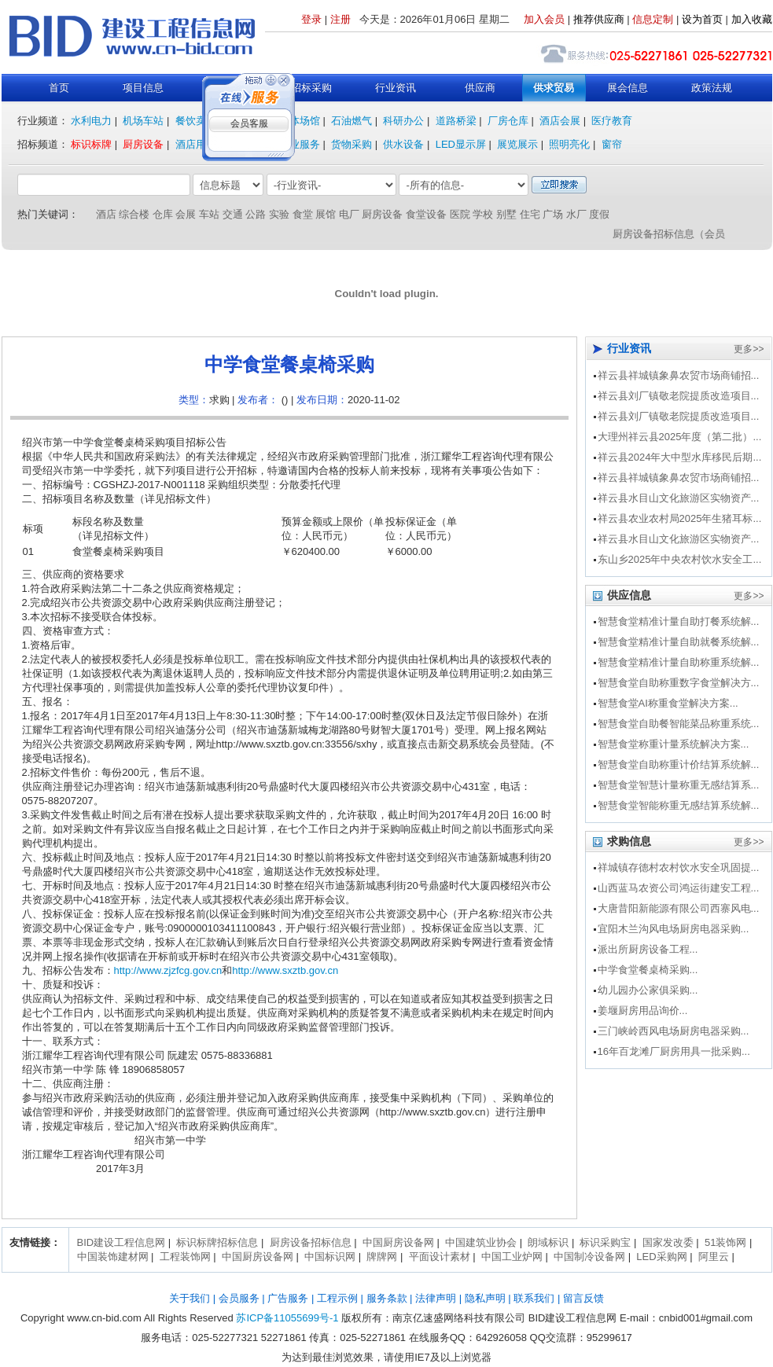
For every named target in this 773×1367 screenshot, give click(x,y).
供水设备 (403, 144)
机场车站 (143, 121)
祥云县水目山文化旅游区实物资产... (679, 498)
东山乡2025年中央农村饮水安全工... (680, 559)
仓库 (163, 214)
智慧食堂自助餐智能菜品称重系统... (679, 723)
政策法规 (711, 88)
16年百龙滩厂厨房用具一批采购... (674, 1051)
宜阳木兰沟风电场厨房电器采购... (673, 929)
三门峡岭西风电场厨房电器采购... (673, 1031)
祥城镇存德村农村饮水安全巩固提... (679, 867)
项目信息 (143, 88)
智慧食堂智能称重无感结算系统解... (679, 805)
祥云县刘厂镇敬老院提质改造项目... (679, 396)
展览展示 (517, 144)
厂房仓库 (508, 121)
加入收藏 (751, 19)
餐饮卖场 (195, 121)
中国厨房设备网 (398, 1242)
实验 (279, 214)
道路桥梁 (456, 121)
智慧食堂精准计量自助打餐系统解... (679, 621)
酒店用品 (195, 144)
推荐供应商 (598, 19)
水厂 (576, 214)
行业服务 (299, 144)
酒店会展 (559, 121)
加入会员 (544, 19)
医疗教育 (611, 121)
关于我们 (189, 1298)
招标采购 (311, 88)
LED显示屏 (461, 144)
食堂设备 (426, 214)
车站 (209, 214)
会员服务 (239, 1298)
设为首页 (702, 19)
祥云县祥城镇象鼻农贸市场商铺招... (679, 375)
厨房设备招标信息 (311, 1242)
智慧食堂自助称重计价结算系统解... (679, 764)
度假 (599, 214)
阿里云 (713, 1256)
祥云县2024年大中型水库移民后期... (680, 457)
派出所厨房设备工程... (648, 949)
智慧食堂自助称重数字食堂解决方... (679, 683)
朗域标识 (548, 1242)
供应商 (480, 88)
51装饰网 (725, 1242)
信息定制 (652, 19)
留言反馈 (583, 1298)
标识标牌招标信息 (217, 1242)
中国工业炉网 (512, 1256)
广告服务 (287, 1298)
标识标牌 (91, 144)
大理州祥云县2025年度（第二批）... (680, 437)
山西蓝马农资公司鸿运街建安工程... (679, 888)
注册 (340, 19)
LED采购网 (661, 1256)
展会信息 (627, 88)
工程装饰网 (185, 1256)
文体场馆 (299, 121)
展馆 (325, 214)
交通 (233, 214)
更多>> (749, 349)
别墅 (506, 214)
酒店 (106, 214)
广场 (553, 214)
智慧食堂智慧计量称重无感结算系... (679, 785)
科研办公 (403, 121)
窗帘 (612, 144)
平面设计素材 (439, 1256)
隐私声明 (485, 1298)
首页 (59, 88)
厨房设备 (143, 144)
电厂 (349, 214)
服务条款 (386, 1298)
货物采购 (351, 144)
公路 (255, 214)
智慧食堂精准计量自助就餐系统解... (679, 642)
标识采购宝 (605, 1242)
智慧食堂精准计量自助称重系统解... (679, 662)
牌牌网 (381, 1256)
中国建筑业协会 (481, 1242)
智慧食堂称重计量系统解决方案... (673, 744)
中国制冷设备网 (589, 1256)
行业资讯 (395, 88)
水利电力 (91, 121)
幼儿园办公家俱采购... (648, 990)
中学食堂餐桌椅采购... (648, 970)
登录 (311, 19)
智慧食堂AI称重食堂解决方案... (668, 703)
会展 (185, 214)
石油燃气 (351, 121)
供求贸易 (553, 88)
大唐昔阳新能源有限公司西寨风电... (679, 908)
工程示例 (337, 1298)
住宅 (530, 214)
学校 (483, 214)
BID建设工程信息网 (121, 1242)
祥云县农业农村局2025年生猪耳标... (680, 518)
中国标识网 (329, 1256)
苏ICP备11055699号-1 (287, 1318)
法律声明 (435, 1298)
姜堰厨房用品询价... (643, 1010)
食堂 (303, 214)
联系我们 (533, 1298)
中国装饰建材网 (113, 1256)
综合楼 (134, 214)
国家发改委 (668, 1242)
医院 (460, 214)
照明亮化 (569, 144)
